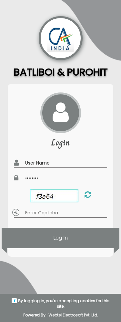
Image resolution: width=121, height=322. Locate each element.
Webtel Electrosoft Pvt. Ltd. (73, 315)
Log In (60, 238)
